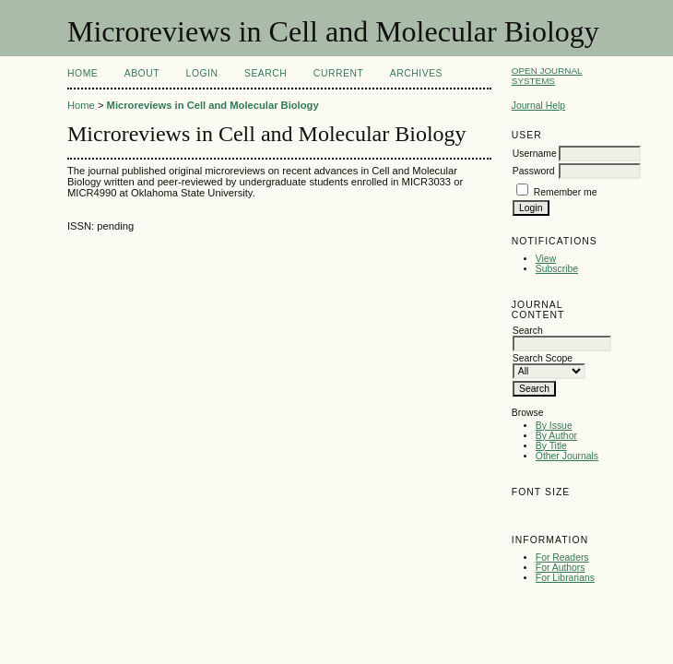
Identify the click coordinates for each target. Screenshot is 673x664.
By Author (556, 436)
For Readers (562, 557)
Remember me (565, 192)
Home (82, 73)
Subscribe (557, 269)
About (141, 73)
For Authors (560, 568)
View (546, 259)
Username (535, 153)
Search (265, 73)
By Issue (554, 426)
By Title (551, 446)
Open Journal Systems (547, 75)
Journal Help (538, 106)
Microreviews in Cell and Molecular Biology (213, 105)
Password (534, 171)
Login (202, 73)
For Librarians (565, 578)
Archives (416, 73)
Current (338, 73)
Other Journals (567, 456)
